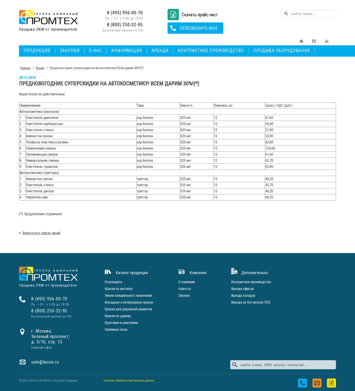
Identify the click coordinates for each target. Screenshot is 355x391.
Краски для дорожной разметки (128, 309)
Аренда (159, 50)
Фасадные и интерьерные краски (129, 302)
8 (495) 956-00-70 (125, 12)
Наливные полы (116, 329)
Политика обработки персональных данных (129, 380)
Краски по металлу (119, 289)
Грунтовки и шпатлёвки (121, 323)
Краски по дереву (118, 316)
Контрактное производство (211, 50)
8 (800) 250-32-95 (125, 24)
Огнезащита (113, 282)
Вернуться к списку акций (41, 233)
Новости (184, 289)
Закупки (70, 50)
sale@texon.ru (45, 362)
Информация (126, 50)
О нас (95, 50)
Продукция (37, 50)
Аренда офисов (242, 289)
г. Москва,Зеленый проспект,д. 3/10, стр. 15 (50, 336)
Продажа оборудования (281, 50)
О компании (186, 282)
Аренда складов (243, 295)
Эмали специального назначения (128, 295)
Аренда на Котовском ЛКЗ (250, 302)
